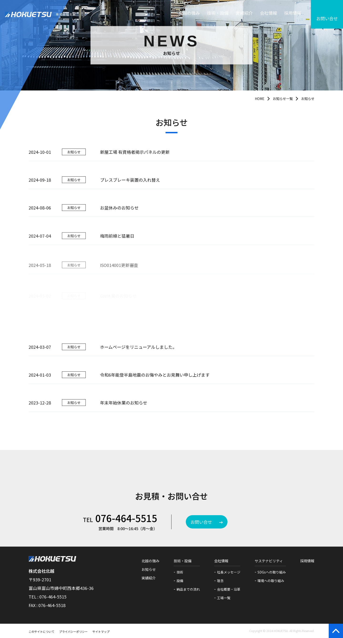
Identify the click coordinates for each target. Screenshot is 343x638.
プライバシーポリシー (73, 631)
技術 (180, 572)
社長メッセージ (228, 572)
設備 (180, 580)
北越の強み (189, 14)
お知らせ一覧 (283, 98)
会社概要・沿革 (228, 589)
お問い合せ (201, 522)
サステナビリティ (269, 560)
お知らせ (148, 569)
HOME (259, 98)
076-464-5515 (126, 518)
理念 (220, 580)
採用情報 (292, 14)
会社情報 (268, 14)
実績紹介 (244, 14)
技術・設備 (217, 14)
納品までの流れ (188, 589)
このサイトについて (41, 631)
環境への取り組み (270, 580)
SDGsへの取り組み (271, 572)
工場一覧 (223, 597)
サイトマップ (101, 631)
